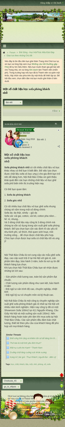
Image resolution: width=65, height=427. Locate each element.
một (31, 364)
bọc (12, 364)
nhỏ (35, 364)
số (45, 364)
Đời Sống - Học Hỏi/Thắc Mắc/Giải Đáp (36, 52)
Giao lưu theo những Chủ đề (19, 55)
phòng (40, 364)
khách (22, 364)
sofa (49, 364)
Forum (12, 52)
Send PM (24, 142)
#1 (56, 124)
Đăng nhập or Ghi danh (51, 3)
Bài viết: (40, 139)
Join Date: (21, 139)
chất (17, 364)
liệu (27, 364)
